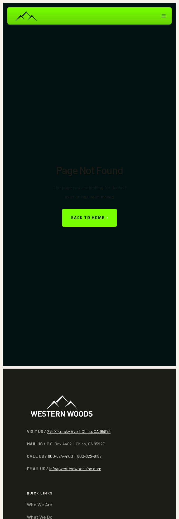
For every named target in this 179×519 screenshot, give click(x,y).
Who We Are (39, 504)
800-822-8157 (89, 456)
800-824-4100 (60, 456)
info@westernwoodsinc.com (75, 468)
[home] (26, 16)
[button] (164, 16)
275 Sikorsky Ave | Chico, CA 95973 (79, 431)
